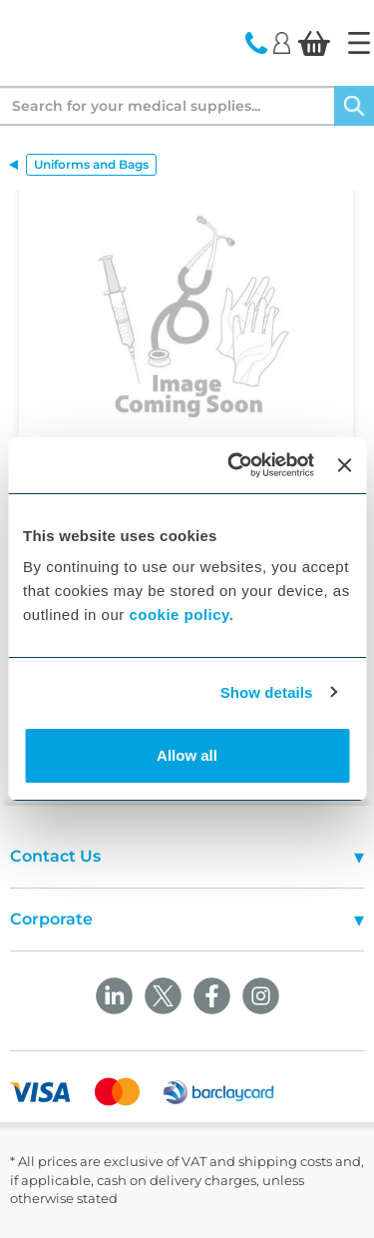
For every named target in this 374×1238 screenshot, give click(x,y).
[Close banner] (344, 465)
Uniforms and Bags (91, 164)
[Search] (354, 106)
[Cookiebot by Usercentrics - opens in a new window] (235, 465)
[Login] (281, 42)
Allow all (187, 755)
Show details (266, 692)
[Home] (359, 43)
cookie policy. (181, 614)
